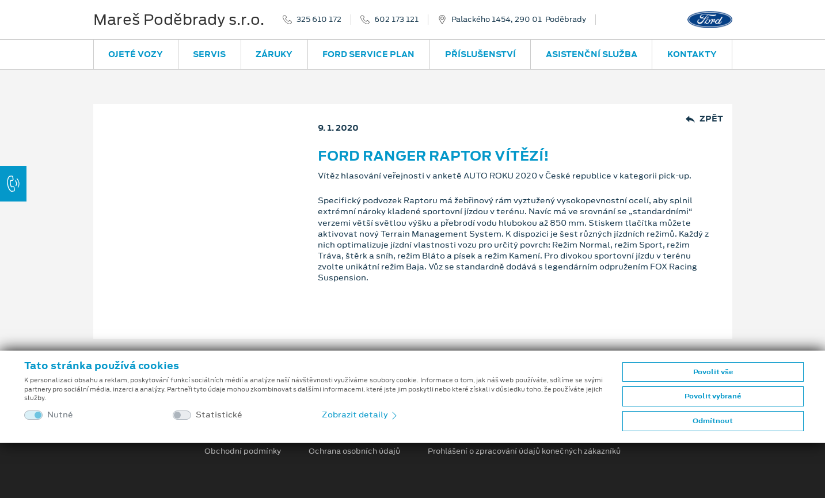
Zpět (704, 118)
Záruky (274, 54)
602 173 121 (396, 19)
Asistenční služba (591, 54)
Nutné (60, 414)
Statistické (219, 414)
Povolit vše (713, 372)
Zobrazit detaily (360, 414)
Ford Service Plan (368, 54)
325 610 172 (318, 19)
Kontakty (692, 54)
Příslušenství (480, 54)
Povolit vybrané (713, 396)
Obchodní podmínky (242, 451)
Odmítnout (713, 420)
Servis (209, 54)
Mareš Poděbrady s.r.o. (178, 19)
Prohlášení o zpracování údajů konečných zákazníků (524, 451)
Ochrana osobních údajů (354, 451)
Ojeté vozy (135, 54)
